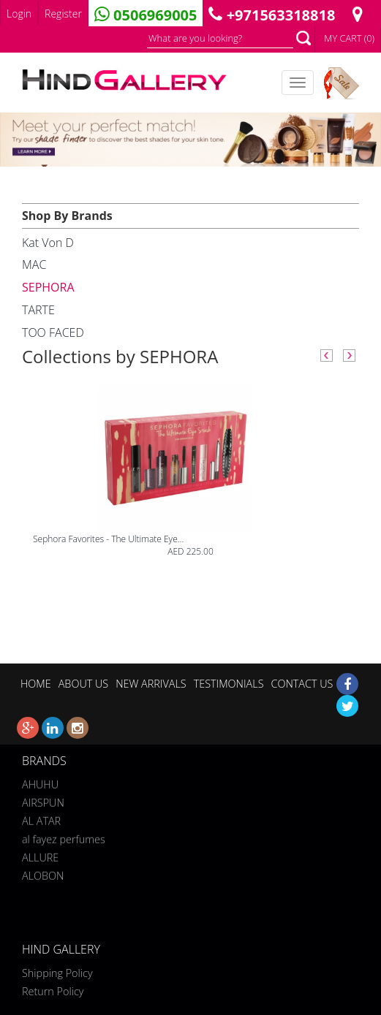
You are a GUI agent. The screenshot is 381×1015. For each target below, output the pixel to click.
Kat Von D (48, 243)
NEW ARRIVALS (151, 684)
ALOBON (43, 874)
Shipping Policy (57, 973)
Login (19, 13)
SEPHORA (48, 287)
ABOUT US (84, 684)
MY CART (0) (349, 38)
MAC (34, 264)
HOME (35, 684)
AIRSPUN (43, 801)
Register (63, 13)
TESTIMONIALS (229, 684)
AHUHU (40, 783)
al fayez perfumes (63, 838)
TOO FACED (53, 332)
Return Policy (52, 991)
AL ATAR (41, 819)
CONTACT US (302, 684)
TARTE (38, 310)
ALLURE (40, 856)
